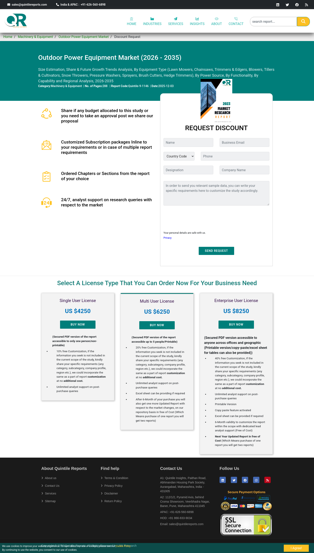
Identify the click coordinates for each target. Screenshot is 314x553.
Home (7, 37)
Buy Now (78, 324)
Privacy (167, 237)
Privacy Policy (112, 485)
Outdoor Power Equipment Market (84, 37)
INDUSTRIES (152, 21)
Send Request (216, 250)
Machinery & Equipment (35, 37)
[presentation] (195, 217)
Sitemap (48, 501)
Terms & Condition (114, 478)
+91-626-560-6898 (182, 512)
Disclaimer (109, 493)
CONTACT (236, 21)
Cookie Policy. (123, 546)
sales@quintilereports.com (27, 4)
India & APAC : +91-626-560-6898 (81, 4)
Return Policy (111, 501)
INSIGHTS (197, 21)
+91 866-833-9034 (180, 518)
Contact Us (50, 485)
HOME (131, 21)
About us (48, 478)
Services (48, 493)
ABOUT (216, 21)
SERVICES (175, 21)
